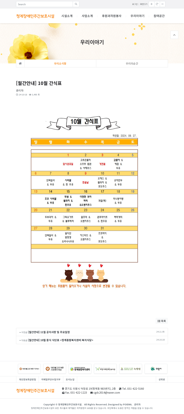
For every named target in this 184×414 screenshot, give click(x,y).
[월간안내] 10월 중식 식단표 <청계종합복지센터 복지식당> (60, 340)
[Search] (44, 4)
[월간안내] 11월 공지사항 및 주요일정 (49, 332)
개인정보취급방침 (27, 379)
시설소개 (67, 16)
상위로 (162, 379)
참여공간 (159, 16)
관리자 (137, 404)
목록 (162, 321)
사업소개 (87, 16)
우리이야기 (137, 16)
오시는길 (70, 379)
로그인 (135, 4)
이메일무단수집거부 (50, 379)
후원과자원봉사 (111, 16)
